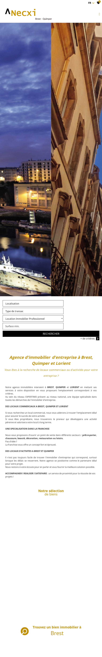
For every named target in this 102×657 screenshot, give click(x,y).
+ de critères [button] (89, 423)
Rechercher (51, 418)
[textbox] (26, 402)
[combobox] (26, 403)
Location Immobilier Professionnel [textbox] (25, 410)
